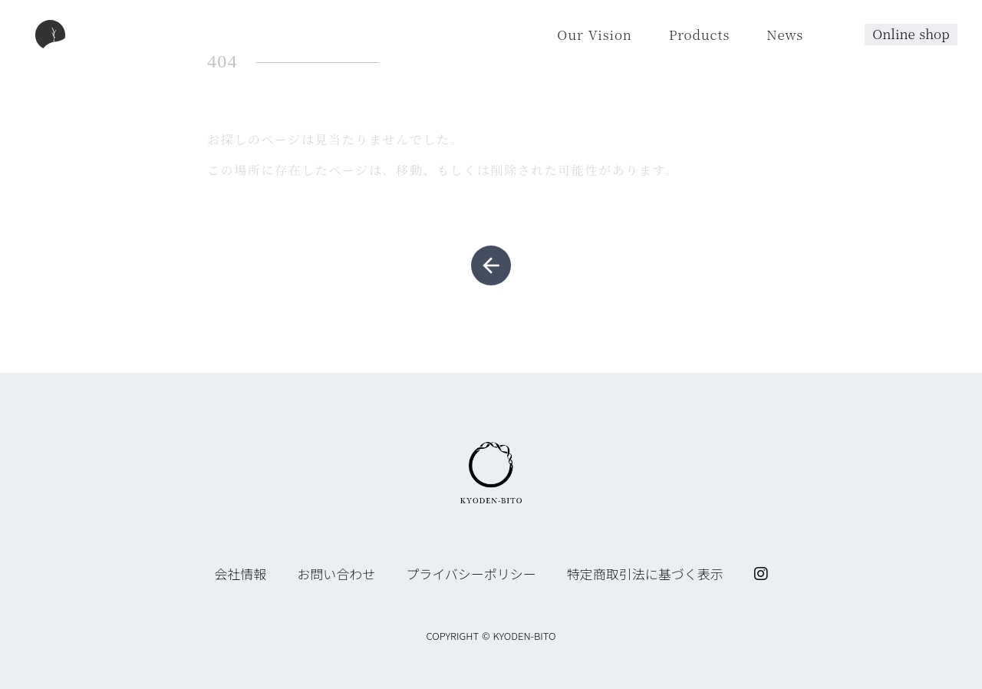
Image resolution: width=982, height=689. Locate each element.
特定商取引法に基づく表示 (645, 574)
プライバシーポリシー (471, 574)
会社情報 (240, 574)
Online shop (911, 33)
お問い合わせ (336, 574)
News (784, 34)
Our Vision (594, 34)
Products (699, 34)
